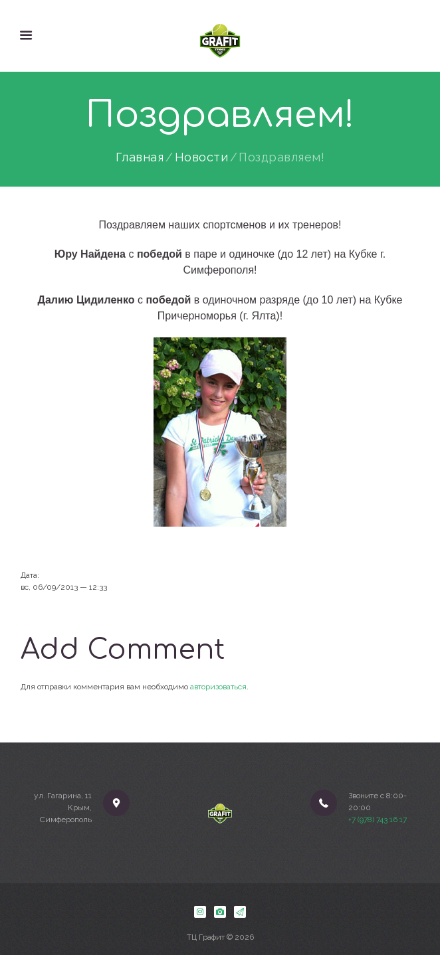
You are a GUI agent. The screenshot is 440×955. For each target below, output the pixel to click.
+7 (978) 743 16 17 (377, 819)
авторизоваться (218, 686)
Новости (202, 157)
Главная (140, 157)
